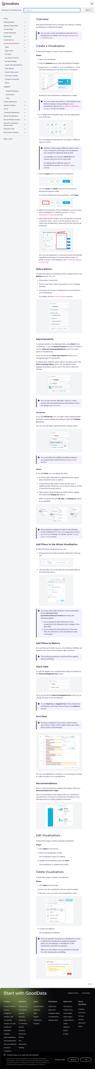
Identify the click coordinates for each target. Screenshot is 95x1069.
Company (81, 1009)
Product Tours (68, 1010)
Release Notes (53, 1020)
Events (65, 1030)
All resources (67, 1006)
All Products (5, 10)
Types (7, 47)
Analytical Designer (12, 91)
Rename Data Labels (12, 72)
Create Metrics (9, 40)
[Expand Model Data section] (25, 36)
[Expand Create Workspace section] (25, 33)
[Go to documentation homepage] (10, 4)
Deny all (73, 1061)
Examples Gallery (54, 1013)
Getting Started (9, 22)
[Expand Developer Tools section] (25, 129)
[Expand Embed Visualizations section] (25, 116)
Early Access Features (11, 132)
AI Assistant (8, 1020)
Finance (21, 1027)
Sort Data (8, 54)
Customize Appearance (11, 112)
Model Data (7, 36)
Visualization (10, 94)
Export (7, 83)
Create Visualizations (11, 43)
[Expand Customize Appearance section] (25, 112)
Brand (80, 1026)
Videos (65, 1023)
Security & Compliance (7, 1049)
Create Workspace (10, 33)
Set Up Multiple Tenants (12, 119)
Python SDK (52, 1006)
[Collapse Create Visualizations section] (25, 43)
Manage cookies (60, 1061)
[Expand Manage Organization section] (25, 26)
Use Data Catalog (10, 61)
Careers (81, 1019)
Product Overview (10, 1006)
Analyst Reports (68, 1020)
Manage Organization (11, 26)
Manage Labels (71, 460)
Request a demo (73, 993)
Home (6, 18)
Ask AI (89, 10)
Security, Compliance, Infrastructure (11, 124)
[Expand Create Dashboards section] (25, 102)
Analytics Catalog (9, 105)
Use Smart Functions (12, 58)
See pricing (85, 993)
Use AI (6, 109)
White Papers (67, 1017)
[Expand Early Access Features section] (25, 132)
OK (86, 1061)
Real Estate (22, 1034)
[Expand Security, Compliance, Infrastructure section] (25, 124)
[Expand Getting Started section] (25, 22)
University (36, 1010)
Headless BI (8, 1027)
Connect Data (8, 29)
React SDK (52, 1010)
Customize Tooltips (11, 76)
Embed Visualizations (11, 116)
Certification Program (37, 1021)
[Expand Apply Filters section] (25, 51)
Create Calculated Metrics (13, 65)
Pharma (21, 1037)
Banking (21, 1048)
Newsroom (81, 1023)
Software (22, 1017)
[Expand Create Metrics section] (25, 40)
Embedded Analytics (7, 1032)
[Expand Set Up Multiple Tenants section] (25, 119)
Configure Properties (12, 79)
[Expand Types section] (25, 47)
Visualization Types (68, 165)
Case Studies (67, 1013)
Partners (81, 1016)
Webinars (66, 1027)
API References (53, 1017)
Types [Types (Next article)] (91, 984)
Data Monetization (10, 1041)
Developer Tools (9, 129)
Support (36, 1017)
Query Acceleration (10, 1044)
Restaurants (23, 1044)
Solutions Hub (23, 1006)
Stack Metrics (9, 68)
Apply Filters (9, 51)
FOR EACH (56, 405)
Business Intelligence (7, 1011)
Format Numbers (60, 296)
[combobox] (52, 10)
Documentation (38, 1006)
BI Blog (65, 1034)
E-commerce (23, 1023)
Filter (7, 98)
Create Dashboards (10, 102)
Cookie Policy (11, 1066)
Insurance (22, 1030)
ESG (20, 1041)
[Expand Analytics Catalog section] (25, 105)
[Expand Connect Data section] (25, 29)
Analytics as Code (9, 1023)
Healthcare (22, 1020)
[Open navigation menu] (92, 4)
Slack (35, 1013)
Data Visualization (10, 1037)
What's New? (8, 139)
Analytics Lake (8, 1017)
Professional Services (23, 1011)
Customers (81, 1013)
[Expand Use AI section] (25, 109)
